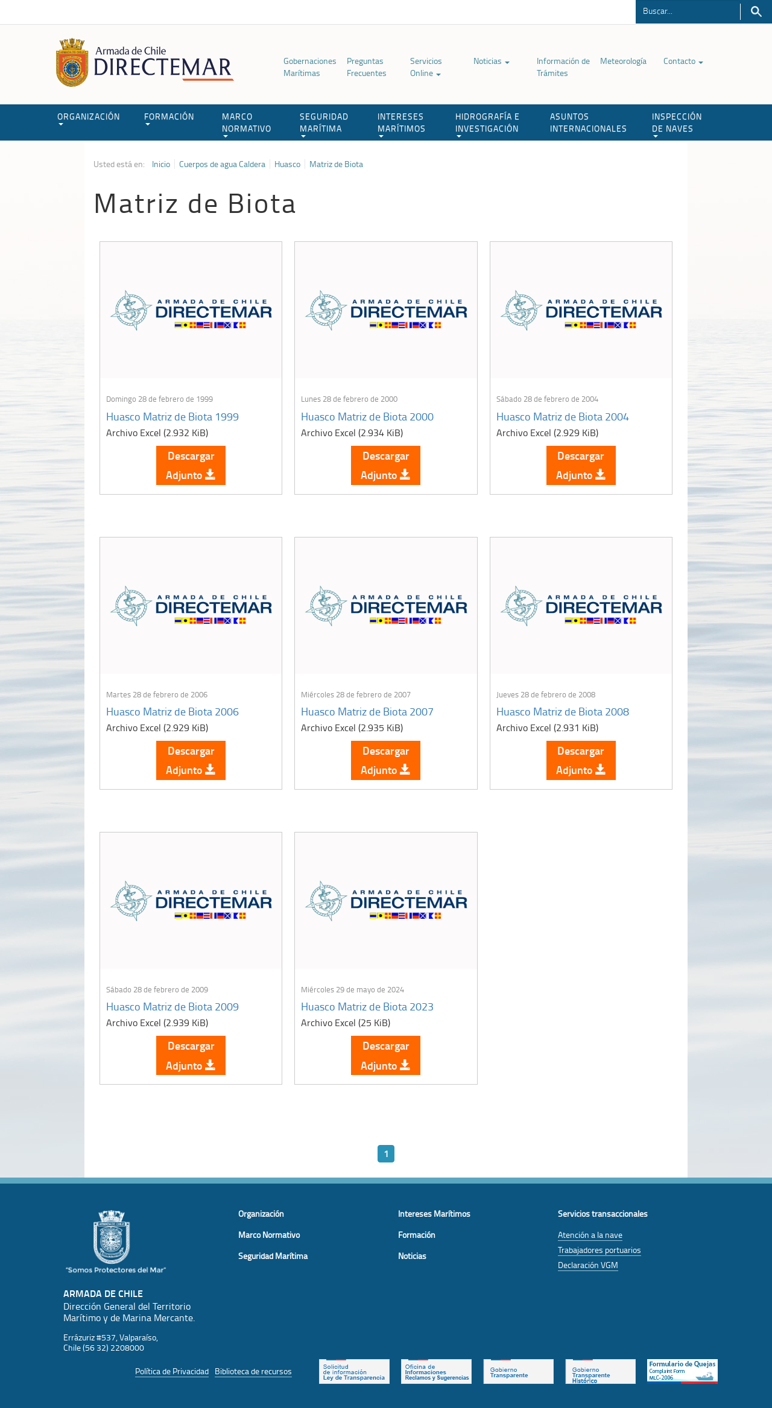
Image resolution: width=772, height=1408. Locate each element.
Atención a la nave (590, 1234)
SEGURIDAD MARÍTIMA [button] (324, 124)
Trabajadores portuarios (599, 1249)
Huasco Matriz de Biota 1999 (172, 416)
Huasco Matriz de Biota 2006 (172, 711)
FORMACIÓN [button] (169, 117)
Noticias (491, 60)
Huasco (287, 164)
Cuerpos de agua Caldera (222, 164)
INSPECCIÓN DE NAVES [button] (677, 124)
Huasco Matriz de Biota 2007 (367, 711)
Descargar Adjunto (191, 465)
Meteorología (623, 60)
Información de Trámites (563, 66)
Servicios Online (426, 66)
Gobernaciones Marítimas (310, 66)
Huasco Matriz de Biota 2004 (562, 416)
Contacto (683, 60)
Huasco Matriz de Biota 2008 (562, 711)
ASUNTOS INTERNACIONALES (588, 122)
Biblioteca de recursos (253, 1371)
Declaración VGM (588, 1264)
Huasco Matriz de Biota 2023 (367, 1006)
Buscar (756, 12)
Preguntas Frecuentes (367, 66)
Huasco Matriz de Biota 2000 (367, 416)
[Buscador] (688, 10)
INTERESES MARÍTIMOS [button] (402, 124)
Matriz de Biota (336, 164)
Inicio (161, 164)
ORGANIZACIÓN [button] (88, 117)
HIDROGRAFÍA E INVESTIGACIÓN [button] (487, 124)
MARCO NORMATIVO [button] (246, 124)
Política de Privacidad (172, 1371)
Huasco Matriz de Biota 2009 (172, 1006)
